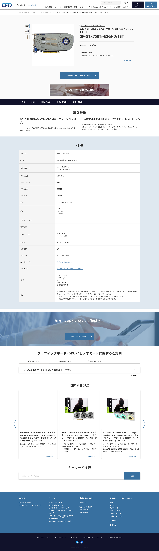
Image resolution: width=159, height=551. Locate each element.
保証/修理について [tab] (95, 361)
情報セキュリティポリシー (44, 537)
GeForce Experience (64, 262)
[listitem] (134, 375)
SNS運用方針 (73, 537)
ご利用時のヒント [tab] (64, 361)
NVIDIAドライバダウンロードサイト (70, 268)
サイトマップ (100, 537)
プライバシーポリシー (61, 537)
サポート (83, 7)
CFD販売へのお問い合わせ (115, 537)
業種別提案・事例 (70, 7)
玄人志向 (93, 45)
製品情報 (48, 7)
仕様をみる (129, 60)
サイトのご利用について (87, 537)
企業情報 (117, 7)
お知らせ (126, 7)
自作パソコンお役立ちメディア (100, 7)
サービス (58, 7)
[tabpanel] (79, 371)
